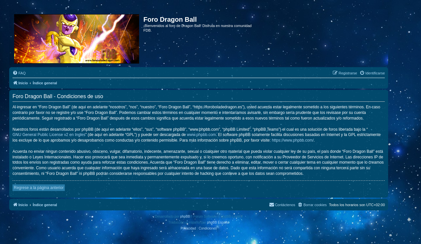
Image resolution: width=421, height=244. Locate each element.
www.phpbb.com (201, 134)
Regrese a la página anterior (38, 187)
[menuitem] (19, 73)
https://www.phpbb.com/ (292, 140)
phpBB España (218, 222)
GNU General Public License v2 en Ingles (48, 134)
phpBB (185, 216)
